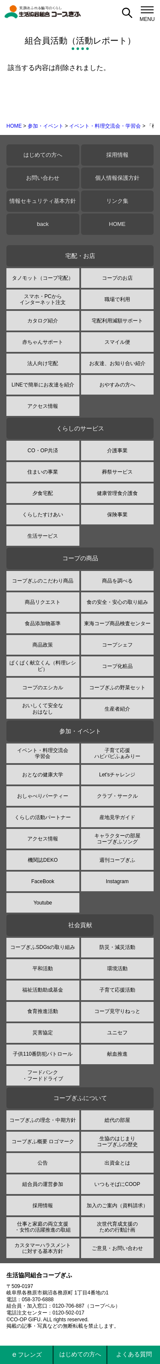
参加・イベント (46, 126)
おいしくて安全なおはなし (42, 708)
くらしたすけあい (42, 515)
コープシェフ (117, 645)
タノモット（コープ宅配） (42, 278)
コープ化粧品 (117, 666)
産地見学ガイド (117, 817)
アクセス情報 (42, 406)
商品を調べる (117, 581)
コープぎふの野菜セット (117, 688)
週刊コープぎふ (117, 860)
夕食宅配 (42, 493)
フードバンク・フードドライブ (42, 1075)
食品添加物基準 (43, 623)
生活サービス (42, 536)
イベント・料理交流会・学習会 (105, 126)
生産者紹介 (117, 709)
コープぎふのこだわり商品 (42, 581)
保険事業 (117, 515)
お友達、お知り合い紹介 (117, 363)
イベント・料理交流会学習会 (42, 753)
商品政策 (42, 645)
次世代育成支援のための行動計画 (117, 1227)
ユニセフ (117, 1033)
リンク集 (117, 201)
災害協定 (42, 1033)
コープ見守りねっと (117, 1011)
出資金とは (117, 1163)
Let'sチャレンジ (117, 775)
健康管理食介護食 (117, 493)
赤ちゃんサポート (42, 342)
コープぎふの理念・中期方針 (42, 1120)
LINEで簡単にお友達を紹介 (43, 385)
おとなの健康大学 (42, 775)
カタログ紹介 (42, 321)
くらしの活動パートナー (43, 817)
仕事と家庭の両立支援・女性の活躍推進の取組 (43, 1227)
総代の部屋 (117, 1120)
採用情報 (117, 155)
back (43, 224)
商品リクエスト (43, 602)
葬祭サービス (117, 472)
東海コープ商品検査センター (117, 623)
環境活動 (117, 969)
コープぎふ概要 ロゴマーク (43, 1141)
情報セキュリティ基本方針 (42, 201)
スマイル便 (117, 342)
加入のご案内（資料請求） (117, 1206)
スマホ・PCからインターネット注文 (43, 299)
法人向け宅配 (42, 363)
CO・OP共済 (43, 451)
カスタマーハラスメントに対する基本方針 (43, 1248)
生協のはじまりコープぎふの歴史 (117, 1141)
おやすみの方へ (117, 385)
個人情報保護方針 (117, 178)
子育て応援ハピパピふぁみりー (117, 753)
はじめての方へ (42, 155)
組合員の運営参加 (42, 1184)
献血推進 (117, 1054)
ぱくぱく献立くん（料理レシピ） (42, 666)
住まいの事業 (42, 472)
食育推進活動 (42, 1011)
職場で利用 (117, 299)
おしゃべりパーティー (42, 796)
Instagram (117, 881)
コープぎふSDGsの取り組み (42, 947)
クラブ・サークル (117, 796)
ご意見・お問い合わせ (117, 1248)
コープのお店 (117, 278)
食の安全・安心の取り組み (117, 602)
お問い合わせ (42, 178)
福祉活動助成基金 (42, 990)
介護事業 (117, 451)
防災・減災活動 (117, 947)
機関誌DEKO (43, 860)
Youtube (42, 903)
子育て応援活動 (117, 990)
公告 (43, 1163)
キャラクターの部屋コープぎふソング (117, 839)
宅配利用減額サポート (117, 321)
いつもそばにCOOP (117, 1184)
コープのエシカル (42, 688)
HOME (14, 126)
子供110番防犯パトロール (43, 1054)
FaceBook (42, 881)
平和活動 (42, 969)
